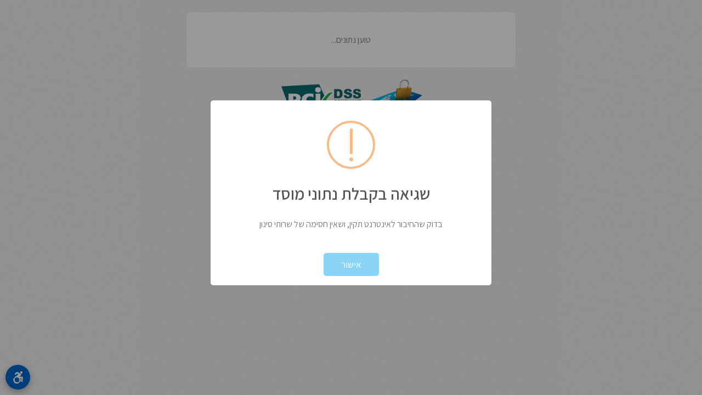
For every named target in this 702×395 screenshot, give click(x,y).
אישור (351, 264)
